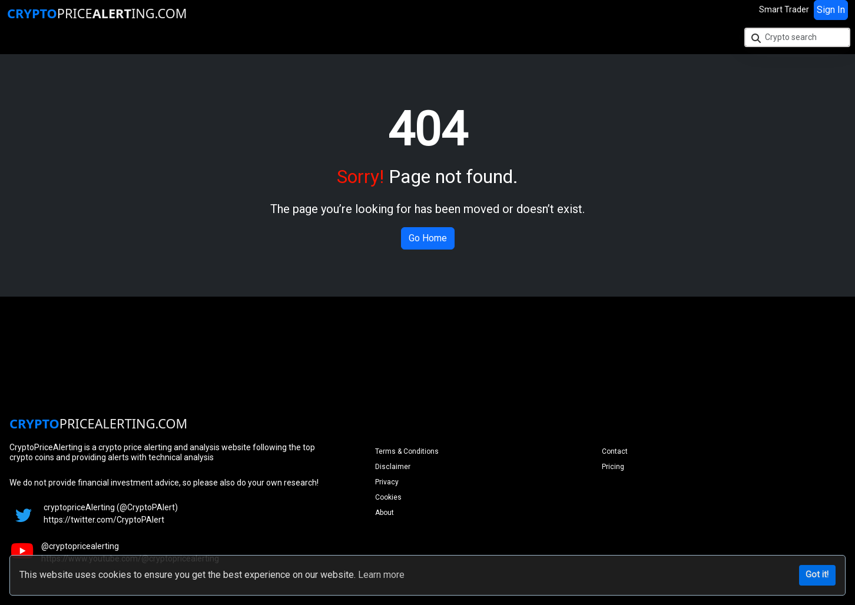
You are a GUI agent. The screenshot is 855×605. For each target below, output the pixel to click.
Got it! (817, 575)
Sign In (831, 9)
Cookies (388, 497)
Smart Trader (784, 9)
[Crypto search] (797, 37)
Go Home (428, 238)
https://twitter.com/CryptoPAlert (104, 519)
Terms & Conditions (407, 451)
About (384, 512)
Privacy (387, 482)
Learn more (381, 574)
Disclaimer (392, 467)
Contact (615, 451)
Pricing (613, 467)
